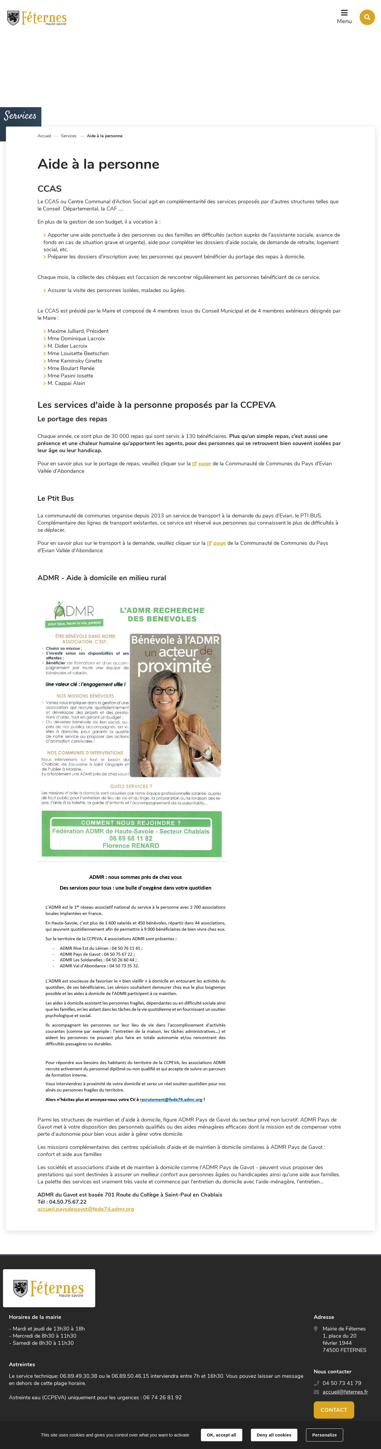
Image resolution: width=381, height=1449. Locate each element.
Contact (334, 1410)
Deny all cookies (274, 1435)
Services (68, 136)
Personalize (324, 1435)
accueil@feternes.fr (345, 1391)
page (205, 463)
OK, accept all (221, 1435)
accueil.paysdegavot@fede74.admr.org (86, 1209)
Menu (344, 21)
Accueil (44, 136)
